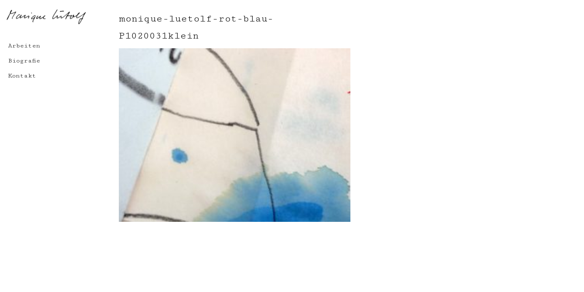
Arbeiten (24, 45)
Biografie (24, 60)
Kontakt (22, 75)
